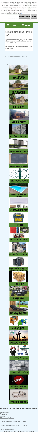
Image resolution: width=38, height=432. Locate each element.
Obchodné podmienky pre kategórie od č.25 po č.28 (13, 425)
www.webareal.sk (22, 57)
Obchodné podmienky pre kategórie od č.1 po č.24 (13, 422)
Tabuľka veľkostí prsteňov (7, 429)
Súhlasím (34, 16)
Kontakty (2, 416)
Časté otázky (3, 414)
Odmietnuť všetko (24, 16)
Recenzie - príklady (5, 412)
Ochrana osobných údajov (7, 418)
